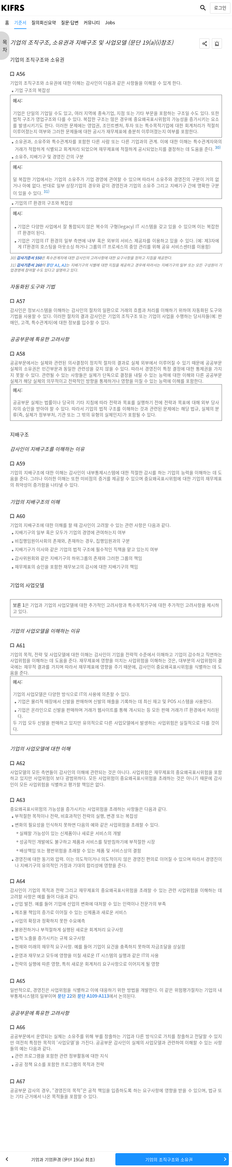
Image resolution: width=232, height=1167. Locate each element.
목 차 (5, 45)
